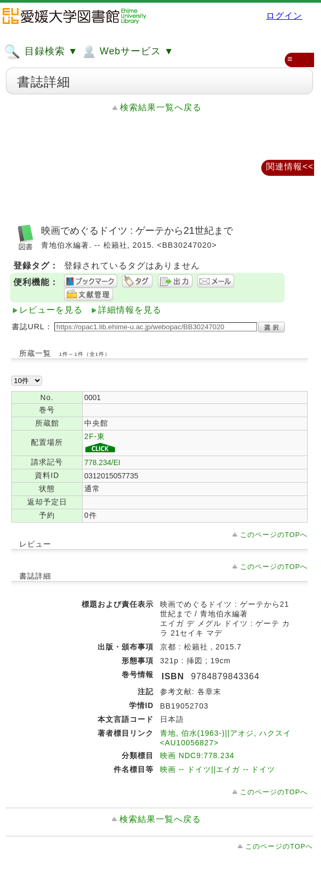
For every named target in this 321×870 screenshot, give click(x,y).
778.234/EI (102, 462)
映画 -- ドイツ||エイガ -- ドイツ (217, 769)
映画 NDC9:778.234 (197, 755)
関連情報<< (290, 166)
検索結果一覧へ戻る (161, 107)
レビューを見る (51, 309)
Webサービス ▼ (127, 52)
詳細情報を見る (130, 309)
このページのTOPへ (274, 535)
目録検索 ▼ (41, 52)
